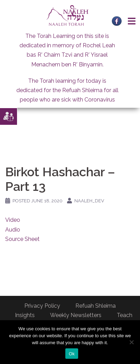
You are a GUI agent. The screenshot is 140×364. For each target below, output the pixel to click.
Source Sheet (22, 239)
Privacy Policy (42, 305)
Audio (12, 229)
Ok (72, 353)
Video (12, 220)
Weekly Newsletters (75, 315)
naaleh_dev (89, 200)
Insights (25, 315)
